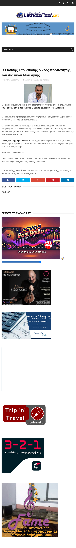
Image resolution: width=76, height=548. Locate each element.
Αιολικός (38, 80)
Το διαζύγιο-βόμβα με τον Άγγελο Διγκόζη (20, 141)
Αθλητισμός (30, 80)
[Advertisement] (35, 39)
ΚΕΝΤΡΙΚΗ (8, 49)
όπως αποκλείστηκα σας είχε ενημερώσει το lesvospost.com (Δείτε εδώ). (33, 108)
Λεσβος (45, 80)
